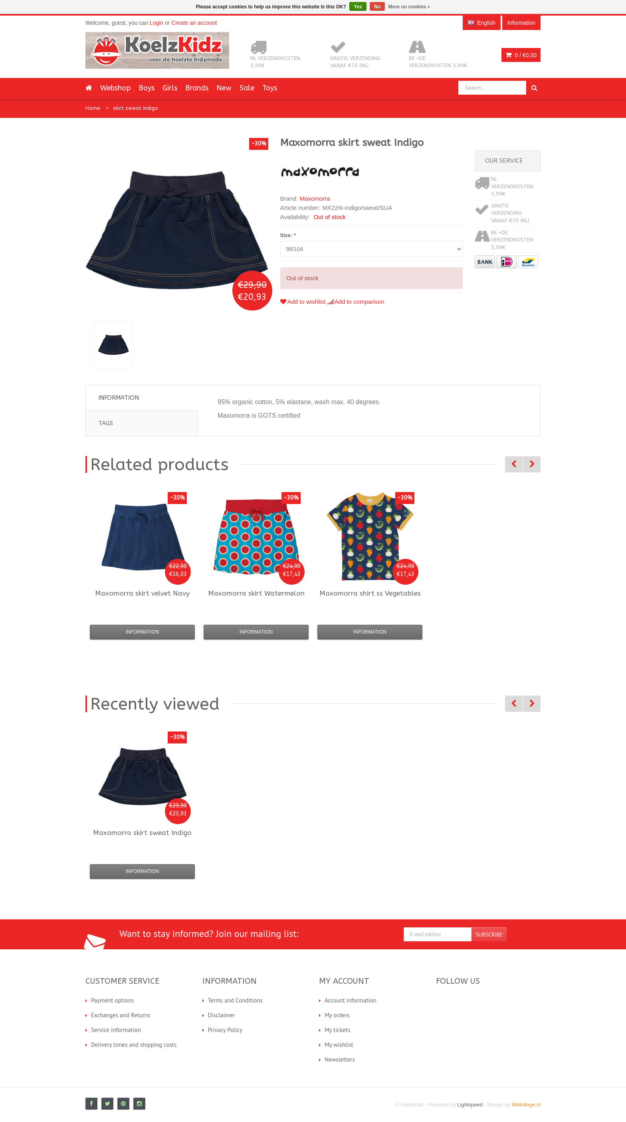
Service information (116, 1030)
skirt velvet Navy (142, 593)
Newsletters (340, 1059)
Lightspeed (470, 1105)
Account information (350, 1000)
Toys (269, 88)
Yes (358, 7)
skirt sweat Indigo (135, 108)
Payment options (112, 1000)
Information (118, 397)
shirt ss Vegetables (370, 593)
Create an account (194, 23)
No (377, 7)
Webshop (115, 88)
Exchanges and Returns (120, 1015)
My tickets (337, 1030)
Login (156, 23)
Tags (105, 423)
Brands (196, 88)
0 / (521, 55)
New (224, 88)
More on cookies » (409, 7)
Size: (288, 235)
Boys (147, 88)
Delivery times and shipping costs (133, 1044)
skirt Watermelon (256, 593)
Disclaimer (221, 1015)
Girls (169, 88)
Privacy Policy (225, 1030)
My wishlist (339, 1044)
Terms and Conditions (235, 1000)
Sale (247, 88)
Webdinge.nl (526, 1105)
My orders (337, 1015)
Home (92, 108)
